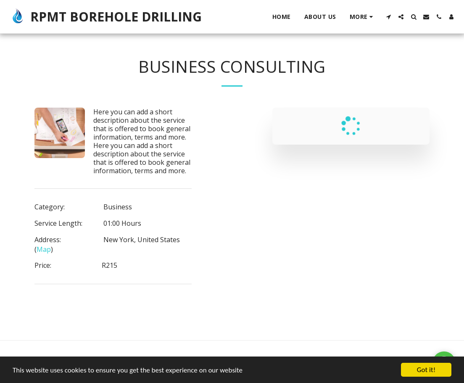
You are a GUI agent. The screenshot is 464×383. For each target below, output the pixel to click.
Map (44, 249)
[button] (388, 17)
